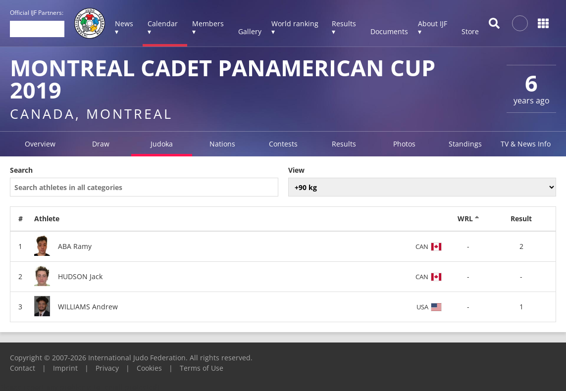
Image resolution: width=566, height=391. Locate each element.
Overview (40, 143)
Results (344, 143)
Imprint (65, 368)
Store (470, 31)
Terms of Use (201, 368)
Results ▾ (344, 27)
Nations (222, 143)
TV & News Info (526, 143)
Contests (283, 143)
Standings (465, 143)
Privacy (107, 368)
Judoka (162, 143)
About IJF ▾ (432, 27)
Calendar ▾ (163, 27)
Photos (404, 143)
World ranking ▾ (294, 27)
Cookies (149, 368)
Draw (100, 143)
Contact (22, 368)
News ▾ (124, 27)
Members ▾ (208, 27)
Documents (389, 31)
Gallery (249, 31)
